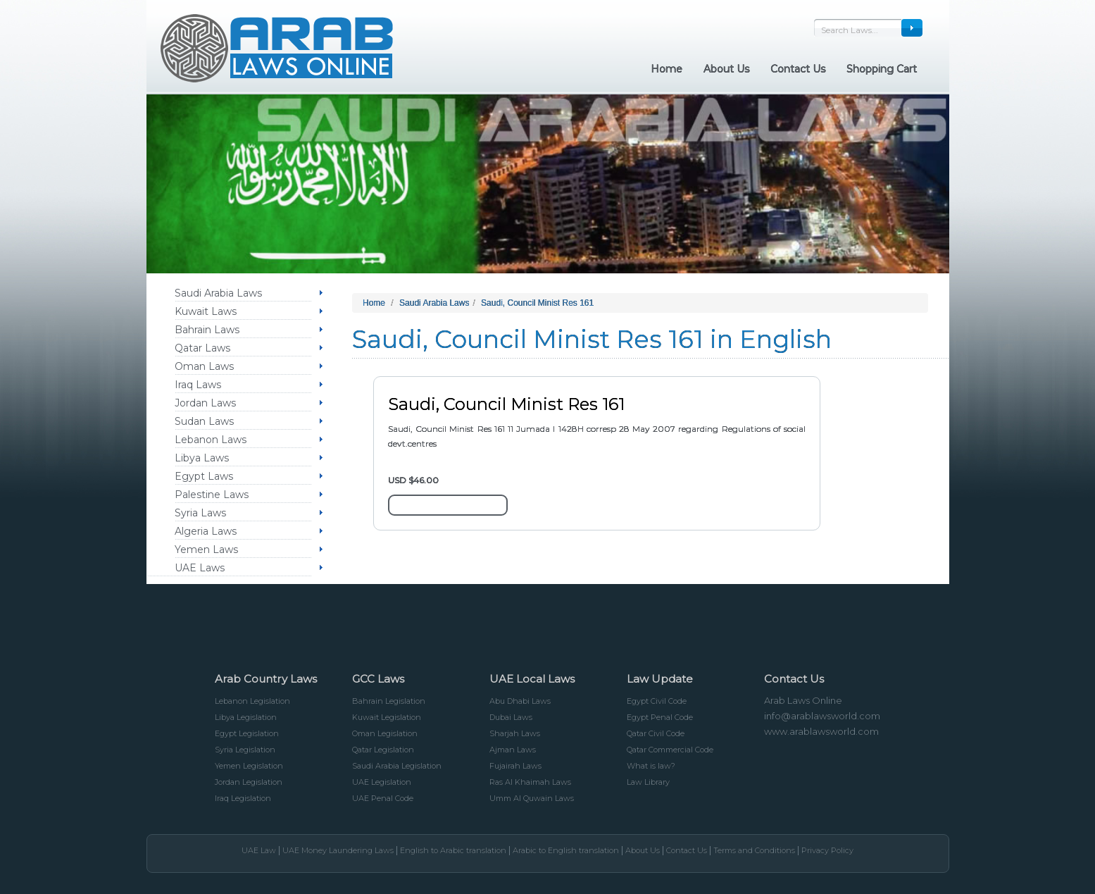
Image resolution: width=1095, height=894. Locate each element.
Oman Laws (204, 366)
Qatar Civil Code (655, 733)
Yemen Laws (206, 549)
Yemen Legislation (249, 766)
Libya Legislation (246, 717)
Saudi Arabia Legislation (397, 766)
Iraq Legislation (243, 798)
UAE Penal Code (382, 798)
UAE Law (259, 850)
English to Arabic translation (453, 850)
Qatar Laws (202, 348)
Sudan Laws (204, 421)
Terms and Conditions (754, 850)
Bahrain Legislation (388, 701)
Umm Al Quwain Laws (531, 798)
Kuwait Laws (206, 311)
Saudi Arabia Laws (218, 293)
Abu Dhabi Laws (520, 701)
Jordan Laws (205, 403)
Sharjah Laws (514, 733)
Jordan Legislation (248, 782)
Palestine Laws (212, 494)
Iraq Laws (198, 384)
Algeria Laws (206, 531)
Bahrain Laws (207, 329)
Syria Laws (200, 513)
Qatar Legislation (383, 750)
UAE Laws (200, 567)
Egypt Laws (204, 476)
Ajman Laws (512, 750)
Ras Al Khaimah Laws (530, 782)
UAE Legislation (381, 782)
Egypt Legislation (247, 733)
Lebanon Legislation (252, 701)
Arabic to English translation (566, 850)
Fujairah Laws (515, 766)
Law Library (648, 782)
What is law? (651, 766)
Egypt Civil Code (657, 701)
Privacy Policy (827, 850)
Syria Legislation (245, 750)
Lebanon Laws (210, 439)
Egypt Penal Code (660, 717)
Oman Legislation (385, 733)
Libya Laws (202, 458)
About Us (642, 850)
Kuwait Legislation (386, 717)
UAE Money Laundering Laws (338, 850)
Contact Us (686, 850)
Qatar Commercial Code (670, 750)
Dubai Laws (510, 717)
